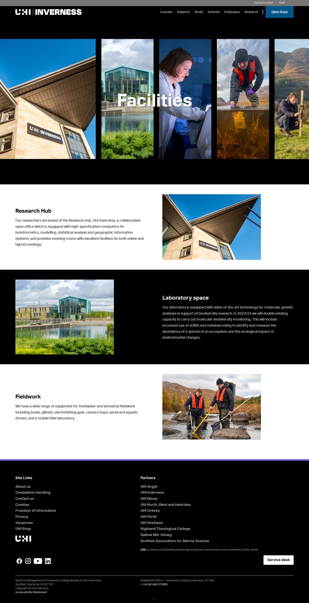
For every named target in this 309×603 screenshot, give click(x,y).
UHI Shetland (152, 523)
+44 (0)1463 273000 (155, 584)
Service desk (278, 560)
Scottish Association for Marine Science (175, 541)
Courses (166, 12)
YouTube (38, 561)
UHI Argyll (149, 487)
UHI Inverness (152, 492)
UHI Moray (149, 499)
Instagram (28, 561)
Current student (264, 3)
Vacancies (24, 523)
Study (199, 12)
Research (251, 12)
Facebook (19, 561)
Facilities (154, 101)
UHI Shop (23, 529)
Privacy (21, 517)
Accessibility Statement (31, 592)
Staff (282, 3)
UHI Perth (149, 517)
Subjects (183, 12)
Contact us (24, 499)
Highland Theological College (165, 529)
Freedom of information (35, 511)
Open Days (279, 12)
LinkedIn (48, 561)
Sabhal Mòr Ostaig (156, 535)
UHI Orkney (150, 511)
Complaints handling (32, 492)
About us (23, 487)
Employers (232, 12)
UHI (143, 549)
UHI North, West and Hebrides (166, 505)
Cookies (22, 505)
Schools (214, 12)
